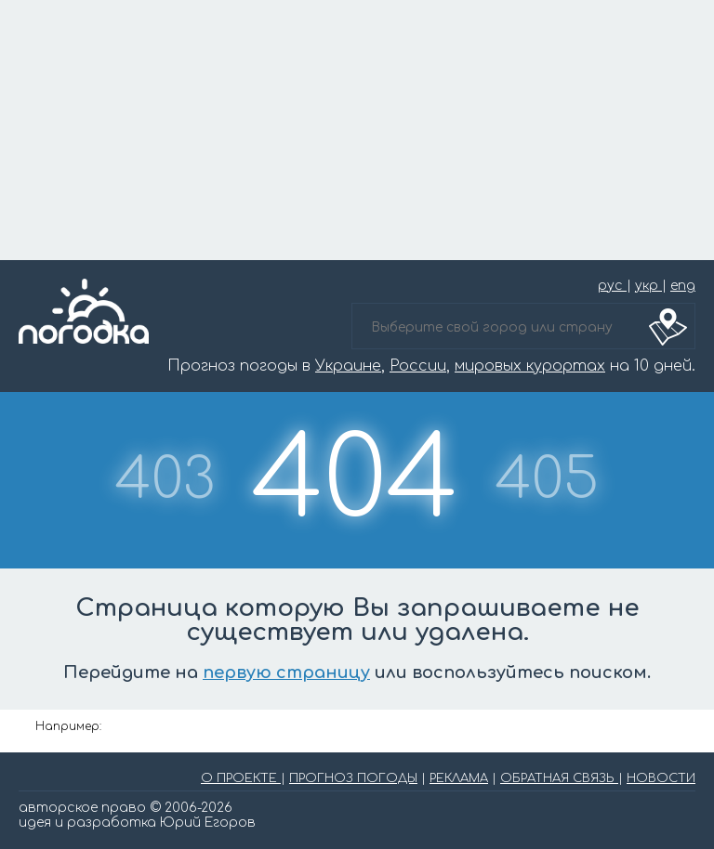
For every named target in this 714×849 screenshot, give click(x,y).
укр (648, 286)
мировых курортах (530, 366)
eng (682, 286)
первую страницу (286, 672)
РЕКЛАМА (459, 778)
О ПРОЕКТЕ (241, 778)
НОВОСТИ (661, 778)
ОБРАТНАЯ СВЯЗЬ (559, 778)
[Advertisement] (357, 130)
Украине (348, 366)
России (418, 366)
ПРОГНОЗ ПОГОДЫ (353, 778)
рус (612, 286)
